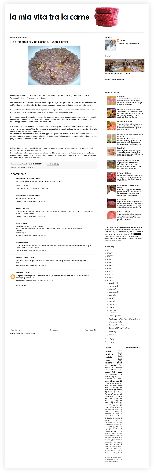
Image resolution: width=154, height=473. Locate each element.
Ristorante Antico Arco (116, 325)
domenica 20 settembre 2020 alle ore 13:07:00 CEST (34, 281)
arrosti (119, 363)
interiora (113, 374)
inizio (108, 440)
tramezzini (113, 461)
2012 (109, 271)
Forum (20, 167)
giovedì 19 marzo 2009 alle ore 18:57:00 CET (31, 236)
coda (108, 450)
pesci (117, 413)
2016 (109, 259)
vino (31, 167)
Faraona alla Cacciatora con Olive (129, 109)
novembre (112, 286)
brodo (106, 433)
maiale (108, 357)
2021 (109, 250)
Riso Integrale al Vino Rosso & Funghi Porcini (124, 319)
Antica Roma (116, 429)
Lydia (18, 223)
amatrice (117, 418)
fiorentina (109, 452)
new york (119, 424)
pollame (119, 367)
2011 (109, 274)
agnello (116, 394)
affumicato (108, 409)
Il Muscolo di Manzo (124, 173)
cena (120, 433)
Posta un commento (20, 285)
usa (109, 394)
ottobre (111, 289)
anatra (115, 448)
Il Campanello (122, 199)
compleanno (109, 396)
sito (106, 405)
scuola (110, 426)
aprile (111, 307)
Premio (119, 390)
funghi (24, 167)
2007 (109, 342)
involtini (116, 411)
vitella (107, 367)
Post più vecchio (90, 330)
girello (118, 452)
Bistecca (108, 383)
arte (121, 448)
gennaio (112, 335)
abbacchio (116, 385)
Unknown (19, 273)
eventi (107, 437)
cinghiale (110, 435)
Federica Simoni (22, 258)
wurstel (120, 446)
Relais (109, 448)
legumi (106, 455)
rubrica (115, 457)
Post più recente (16, 330)
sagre (120, 457)
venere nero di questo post (20, 129)
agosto (111, 295)
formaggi (116, 388)
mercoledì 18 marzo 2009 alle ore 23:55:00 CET (32, 188)
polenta (116, 444)
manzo (108, 360)
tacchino (116, 405)
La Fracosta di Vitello (124, 122)
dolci (106, 388)
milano (113, 455)
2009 (109, 280)
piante (108, 457)
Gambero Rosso (117, 416)
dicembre (112, 283)
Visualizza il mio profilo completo (128, 44)
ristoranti (108, 363)
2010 (109, 277)
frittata (114, 437)
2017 (109, 256)
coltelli (118, 435)
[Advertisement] (53, 308)
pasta (113, 365)
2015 (109, 262)
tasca (106, 461)
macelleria (116, 440)
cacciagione (108, 422)
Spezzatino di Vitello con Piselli (128, 161)
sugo (117, 426)
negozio (107, 442)
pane (106, 385)
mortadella (108, 413)
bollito (107, 377)
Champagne (116, 407)
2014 (109, 265)
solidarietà (110, 459)
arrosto (113, 370)
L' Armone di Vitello (124, 212)
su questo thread (35, 158)
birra (117, 420)
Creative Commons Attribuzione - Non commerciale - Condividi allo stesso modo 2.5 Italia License (123, 239)
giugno (111, 301)
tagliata (107, 446)
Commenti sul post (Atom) (26, 334)
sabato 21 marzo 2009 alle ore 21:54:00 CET (31, 266)
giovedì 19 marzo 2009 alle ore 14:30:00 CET (31, 216)
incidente (110, 424)
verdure (109, 354)
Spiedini (109, 418)
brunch (114, 433)
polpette (116, 403)
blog (116, 400)
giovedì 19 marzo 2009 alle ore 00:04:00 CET (31, 201)
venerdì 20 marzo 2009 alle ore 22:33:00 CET (32, 251)
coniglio (114, 450)
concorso (119, 422)
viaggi (119, 372)
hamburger (108, 379)
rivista (107, 400)
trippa (113, 446)
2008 (109, 339)
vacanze (116, 381)
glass (120, 437)
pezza (114, 442)
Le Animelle (121, 148)
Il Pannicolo (121, 97)
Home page (54, 330)
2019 (109, 253)
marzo (111, 310)
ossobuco (119, 455)
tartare (107, 416)
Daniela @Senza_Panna (25, 178)
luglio (111, 298)
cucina (120, 396)
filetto (106, 411)
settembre (112, 292)
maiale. (107, 403)
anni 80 (116, 431)
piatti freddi (109, 390)
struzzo (118, 459)
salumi (107, 372)
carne (108, 351)
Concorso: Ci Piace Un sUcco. (119, 328)
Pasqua (107, 431)
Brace (110, 392)
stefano (19, 243)
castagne (119, 392)
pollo (117, 383)
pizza (110, 398)
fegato (117, 409)
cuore (120, 450)
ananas (107, 420)
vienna (107, 407)
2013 (109, 268)
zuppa (107, 429)
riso (28, 167)
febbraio (112, 332)
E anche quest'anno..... (116, 316)
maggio (112, 304)
